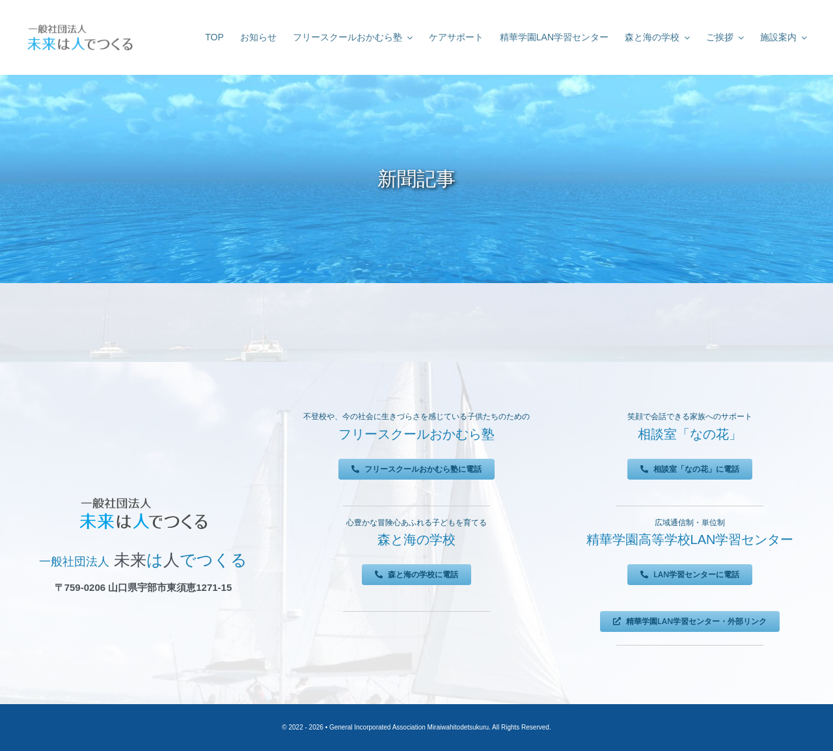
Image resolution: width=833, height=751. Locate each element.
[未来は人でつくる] (79, 25)
